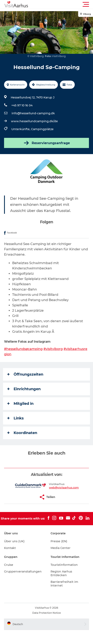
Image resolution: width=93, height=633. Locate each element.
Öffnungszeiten (25, 374)
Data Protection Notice (46, 612)
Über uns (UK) (14, 541)
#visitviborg (53, 349)
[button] (65, 4)
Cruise (8, 565)
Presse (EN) (59, 541)
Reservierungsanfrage (46, 143)
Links (15, 418)
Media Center (60, 548)
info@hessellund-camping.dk (33, 113)
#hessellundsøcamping (23, 349)
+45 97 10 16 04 (21, 105)
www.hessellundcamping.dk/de (34, 121)
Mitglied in (20, 403)
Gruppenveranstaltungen (23, 571)
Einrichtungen (24, 389)
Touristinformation (64, 565)
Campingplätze (42, 129)
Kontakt (10, 548)
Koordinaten (22, 433)
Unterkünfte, (21, 129)
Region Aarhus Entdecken (61, 573)
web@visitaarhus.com (64, 487)
